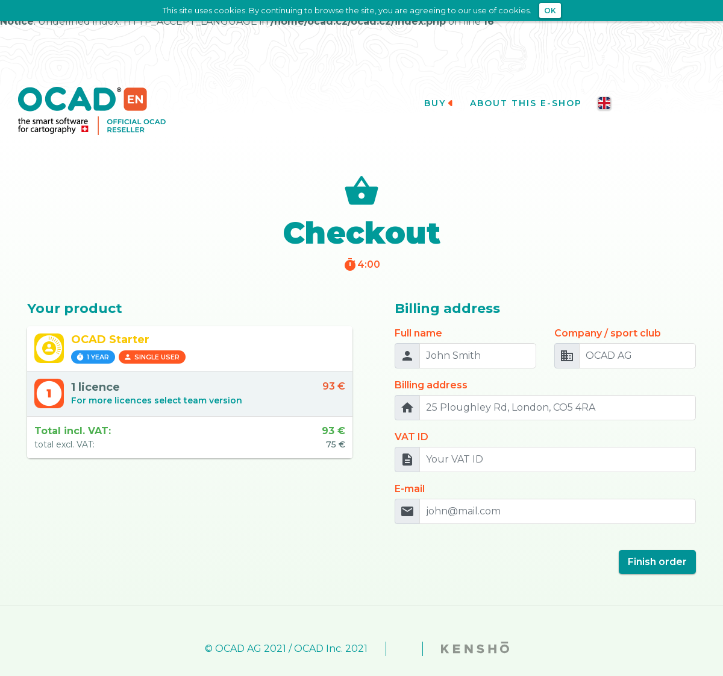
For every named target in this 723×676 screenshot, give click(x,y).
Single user (152, 340)
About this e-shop (532, 86)
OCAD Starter (110, 323)
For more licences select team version (156, 384)
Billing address (431, 368)
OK (550, 10)
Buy (439, 86)
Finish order (657, 545)
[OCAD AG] (637, 339)
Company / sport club (607, 317)
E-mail (410, 472)
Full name (418, 317)
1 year (92, 340)
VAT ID (411, 420)
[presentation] (486, 540)
